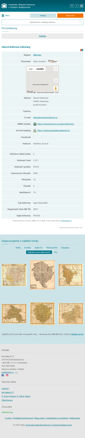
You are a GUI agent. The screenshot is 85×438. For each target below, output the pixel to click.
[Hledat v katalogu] (80, 22)
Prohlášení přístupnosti (23, 418)
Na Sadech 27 (8, 392)
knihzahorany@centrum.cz (45, 117)
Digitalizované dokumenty (39, 252)
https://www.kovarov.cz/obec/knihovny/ (55, 124)
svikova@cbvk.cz (66, 221)
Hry (55, 252)
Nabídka (42, 36)
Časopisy (65, 248)
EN (72, 6)
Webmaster (75, 418)
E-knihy (27, 248)
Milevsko (37, 55)
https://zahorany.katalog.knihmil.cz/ (53, 130)
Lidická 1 (5, 388)
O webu (8, 418)
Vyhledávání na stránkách (57, 418)
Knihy (18, 248)
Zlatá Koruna (7, 400)
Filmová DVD (51, 248)
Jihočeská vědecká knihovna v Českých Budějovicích (48, 425)
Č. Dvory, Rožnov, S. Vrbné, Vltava (16, 396)
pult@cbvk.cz (8, 372)
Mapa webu (40, 418)
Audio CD (39, 248)
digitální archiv (77, 334)
